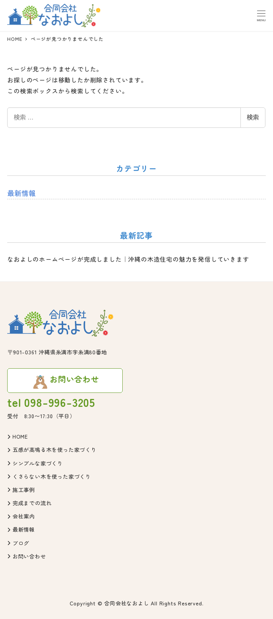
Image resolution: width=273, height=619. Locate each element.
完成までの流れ (29, 503)
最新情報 (21, 193)
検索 (253, 117)
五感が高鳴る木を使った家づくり (52, 449)
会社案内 (21, 516)
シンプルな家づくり (35, 463)
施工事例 (21, 489)
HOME (17, 436)
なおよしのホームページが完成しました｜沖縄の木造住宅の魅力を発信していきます (128, 259)
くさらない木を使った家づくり (49, 476)
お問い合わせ (26, 556)
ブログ (18, 543)
